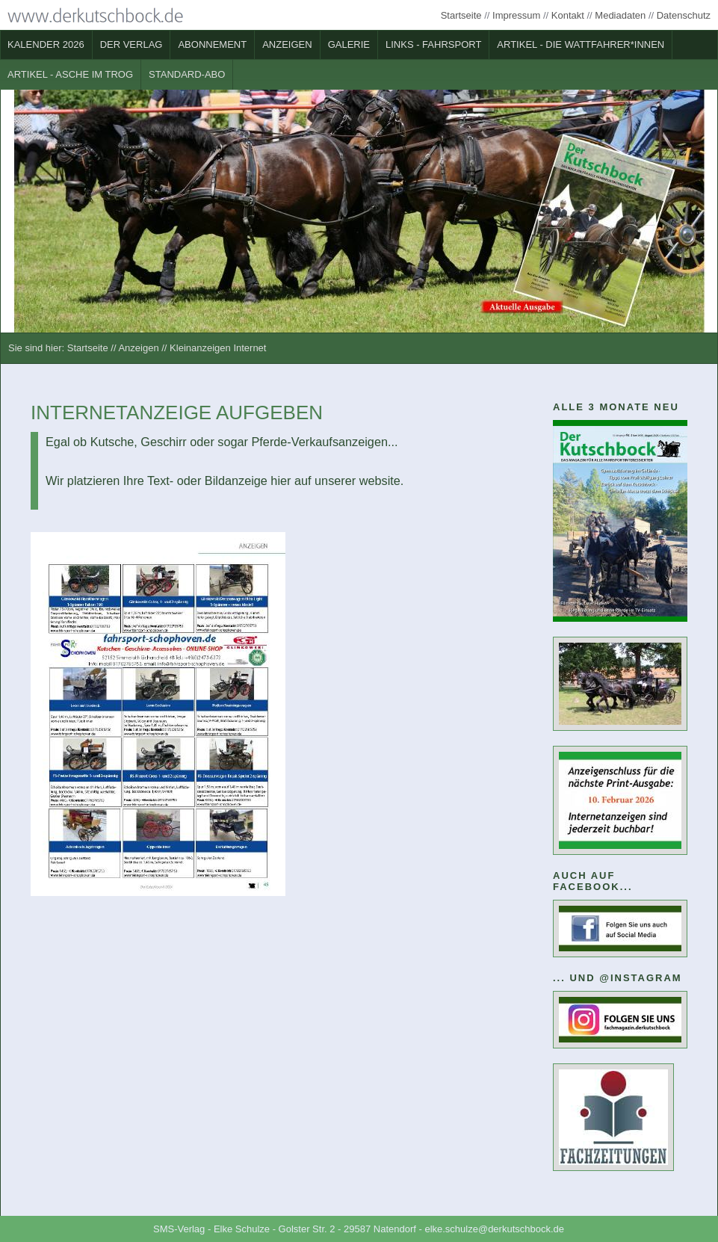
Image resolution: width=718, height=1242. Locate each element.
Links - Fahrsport (433, 44)
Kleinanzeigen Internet (218, 347)
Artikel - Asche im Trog (70, 74)
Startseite (461, 15)
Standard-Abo (187, 74)
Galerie (349, 44)
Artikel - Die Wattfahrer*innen (580, 44)
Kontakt (567, 15)
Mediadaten (620, 15)
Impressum (516, 15)
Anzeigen (287, 44)
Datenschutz (684, 15)
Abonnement (212, 44)
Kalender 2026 (45, 44)
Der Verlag (131, 44)
